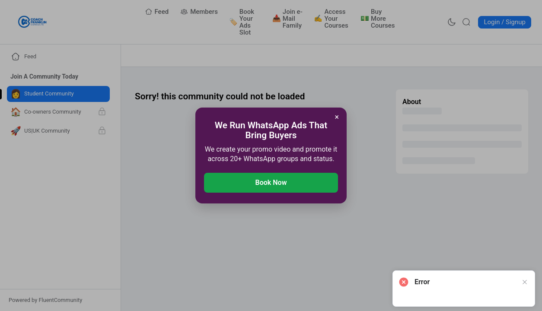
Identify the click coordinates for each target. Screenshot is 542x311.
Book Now (271, 182)
